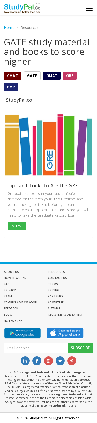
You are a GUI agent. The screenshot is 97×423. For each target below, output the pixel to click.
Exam (8, 296)
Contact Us (57, 278)
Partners (55, 296)
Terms (53, 284)
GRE (69, 75)
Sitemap (54, 308)
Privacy (10, 290)
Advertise (56, 302)
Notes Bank (13, 321)
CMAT (12, 75)
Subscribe (80, 347)
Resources (56, 272)
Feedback (11, 308)
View (17, 225)
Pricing (53, 290)
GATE (32, 75)
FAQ (7, 284)
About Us (11, 272)
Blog (8, 314)
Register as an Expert (65, 314)
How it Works (15, 278)
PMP (11, 86)
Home (9, 27)
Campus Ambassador (20, 302)
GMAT (52, 75)
